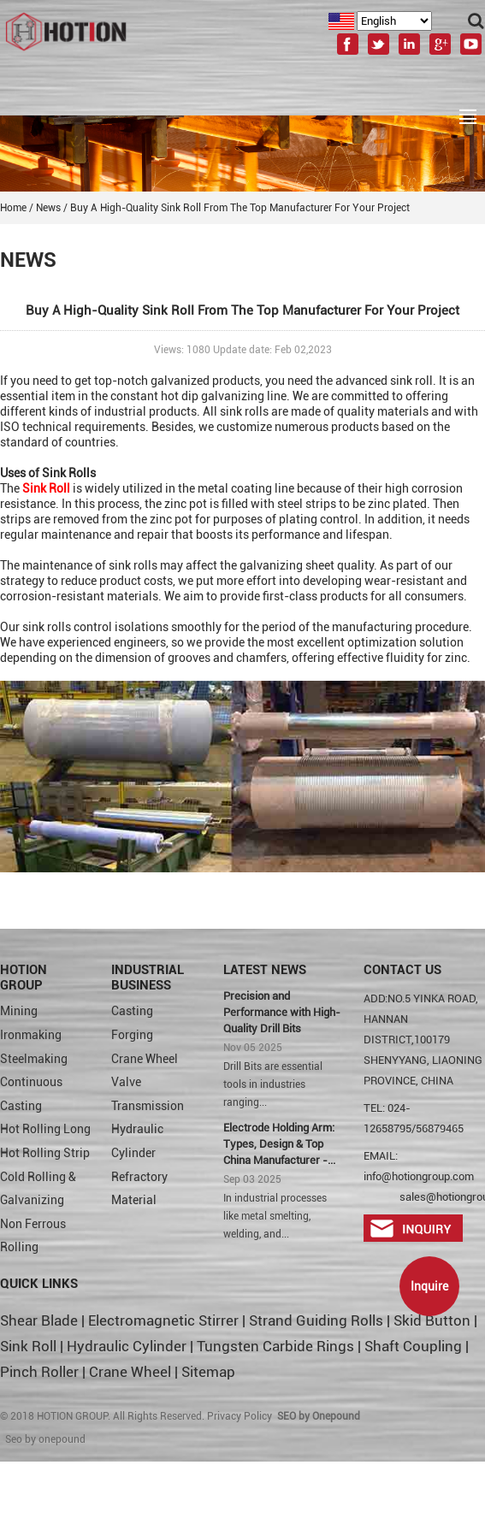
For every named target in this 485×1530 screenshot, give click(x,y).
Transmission (147, 1106)
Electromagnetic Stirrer (163, 1320)
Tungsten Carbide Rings (275, 1346)
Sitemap (208, 1371)
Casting (132, 1011)
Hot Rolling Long (45, 1129)
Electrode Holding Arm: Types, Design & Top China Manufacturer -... (279, 1144)
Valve (126, 1082)
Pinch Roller (39, 1371)
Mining (19, 1011)
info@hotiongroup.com (419, 1176)
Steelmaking (34, 1059)
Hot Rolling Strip (45, 1153)
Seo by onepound (45, 1439)
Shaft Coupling (413, 1346)
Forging (132, 1035)
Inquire (429, 1286)
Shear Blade (39, 1320)
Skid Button (431, 1320)
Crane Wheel (144, 1059)
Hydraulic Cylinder (126, 1346)
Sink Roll (28, 1346)
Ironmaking (31, 1035)
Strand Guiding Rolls (318, 1320)
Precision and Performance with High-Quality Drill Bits (281, 1012)
